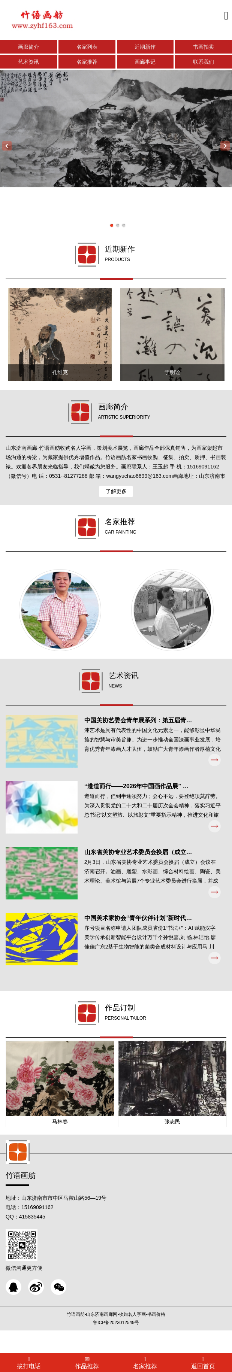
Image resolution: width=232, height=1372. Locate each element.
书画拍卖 (203, 48)
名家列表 (86, 48)
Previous (7, 146)
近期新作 (145, 48)
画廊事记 (145, 63)
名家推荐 (86, 63)
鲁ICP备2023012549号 (116, 1345)
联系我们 (203, 63)
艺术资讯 (28, 63)
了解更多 (116, 497)
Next (225, 146)
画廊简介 (28, 48)
